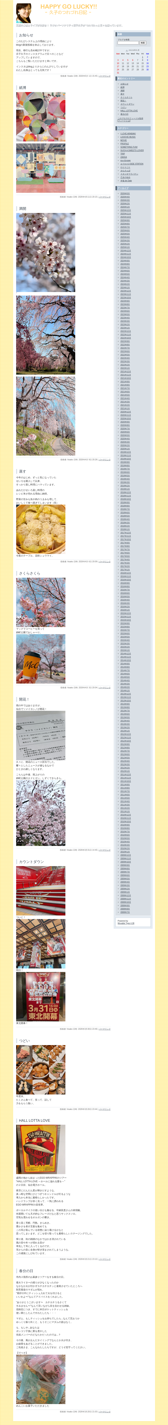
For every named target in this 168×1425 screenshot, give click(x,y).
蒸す (22, 471)
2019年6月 (125, 472)
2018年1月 (125, 529)
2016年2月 (125, 607)
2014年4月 (125, 680)
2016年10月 (126, 580)
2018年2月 (125, 526)
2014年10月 (126, 660)
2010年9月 (125, 825)
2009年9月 (125, 865)
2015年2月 (125, 647)
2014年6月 (125, 674)
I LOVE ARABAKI (128, 134)
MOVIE (124, 140)
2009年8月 (125, 868)
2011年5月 (125, 798)
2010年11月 (126, 818)
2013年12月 (126, 694)
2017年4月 (125, 560)
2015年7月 (125, 630)
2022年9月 (125, 341)
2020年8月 (125, 425)
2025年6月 (125, 230)
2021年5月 (125, 395)
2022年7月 (125, 348)
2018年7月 (125, 509)
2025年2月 (125, 244)
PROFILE (125, 144)
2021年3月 (125, 402)
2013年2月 (125, 727)
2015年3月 (125, 643)
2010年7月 (125, 832)
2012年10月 (126, 741)
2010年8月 (125, 828)
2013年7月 (125, 711)
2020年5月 (125, 435)
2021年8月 (125, 385)
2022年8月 (125, 345)
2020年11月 (126, 415)
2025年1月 (125, 247)
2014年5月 (125, 677)
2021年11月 (126, 375)
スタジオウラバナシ (129, 174)
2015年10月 (126, 620)
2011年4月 (125, 801)
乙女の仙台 (125, 177)
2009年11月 (126, 858)
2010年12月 (126, 815)
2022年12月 (126, 331)
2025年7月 (125, 227)
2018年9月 (125, 502)
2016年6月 (125, 593)
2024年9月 (125, 261)
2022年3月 (125, 361)
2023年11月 (126, 294)
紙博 (22, 88)
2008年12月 (126, 895)
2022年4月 (125, 358)
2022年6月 (125, 351)
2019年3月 (125, 482)
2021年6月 (125, 392)
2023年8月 (125, 304)
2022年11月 (126, 334)
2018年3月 (125, 523)
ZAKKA (124, 157)
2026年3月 (125, 200)
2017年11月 (126, 536)
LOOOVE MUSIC (128, 137)
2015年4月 (125, 640)
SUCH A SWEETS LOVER (132, 150)
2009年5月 (125, 879)
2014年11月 (126, 657)
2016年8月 (125, 586)
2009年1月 (125, 892)
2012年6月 (125, 754)
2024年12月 (126, 251)
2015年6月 (125, 633)
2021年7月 (125, 388)
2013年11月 (126, 697)
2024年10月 (126, 257)
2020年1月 (125, 449)
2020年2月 (125, 445)
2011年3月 (125, 805)
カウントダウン (31, 862)
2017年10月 (126, 539)
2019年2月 (125, 486)
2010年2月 (125, 848)
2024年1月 (125, 287)
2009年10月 (126, 862)
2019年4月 (125, 479)
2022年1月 (125, 368)
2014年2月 (125, 687)
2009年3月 (125, 885)
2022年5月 (125, 355)
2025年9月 (125, 220)
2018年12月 (126, 492)
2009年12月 (126, 855)
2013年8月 (125, 707)
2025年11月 (126, 214)
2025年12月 (126, 210)
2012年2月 (125, 768)
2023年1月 (125, 328)
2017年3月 (125, 563)
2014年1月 (125, 690)
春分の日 (26, 1271)
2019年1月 (125, 489)
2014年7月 (125, 670)
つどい (24, 1041)
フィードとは (124, 121)
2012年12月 (126, 734)
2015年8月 (125, 627)
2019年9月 (125, 462)
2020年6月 (125, 432)
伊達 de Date (126, 181)
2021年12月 (126, 371)
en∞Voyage (126, 160)
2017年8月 (125, 546)
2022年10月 (126, 338)
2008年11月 (126, 899)
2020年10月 (126, 418)
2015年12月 (126, 613)
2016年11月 (126, 576)
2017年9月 (125, 543)
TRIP (123, 154)
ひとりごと (125, 167)
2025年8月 (125, 224)
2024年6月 (125, 271)
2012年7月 (125, 751)
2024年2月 (125, 284)
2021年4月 (125, 398)
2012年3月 (125, 764)
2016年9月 (125, 583)
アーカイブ (123, 188)
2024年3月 (125, 281)
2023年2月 (125, 324)
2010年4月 (125, 842)
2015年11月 (126, 617)
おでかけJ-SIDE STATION (132, 164)
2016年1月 (125, 610)
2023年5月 (125, 314)
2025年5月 (125, 234)
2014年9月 (125, 664)
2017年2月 (125, 566)
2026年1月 (125, 207)
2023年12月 (126, 291)
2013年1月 (125, 731)
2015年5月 (125, 637)
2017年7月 (125, 549)
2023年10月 (126, 298)
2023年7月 (125, 308)
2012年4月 (125, 761)
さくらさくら (29, 573)
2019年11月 (126, 455)
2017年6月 (125, 553)
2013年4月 (125, 721)
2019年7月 (125, 469)
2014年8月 (125, 667)
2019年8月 (125, 465)
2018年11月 (126, 496)
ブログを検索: (124, 40)
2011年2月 (125, 808)
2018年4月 (125, 519)
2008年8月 (125, 909)
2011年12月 (126, 774)
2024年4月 (125, 277)
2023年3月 (125, 321)
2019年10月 (126, 459)
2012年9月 (125, 744)
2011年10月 (126, 781)
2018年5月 (125, 516)
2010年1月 (125, 852)
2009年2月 (125, 889)
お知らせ (26, 35)
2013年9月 (125, 704)
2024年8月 (125, 264)
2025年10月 (126, 217)
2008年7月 (125, 912)
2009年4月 (125, 882)
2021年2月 (125, 405)
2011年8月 (125, 788)
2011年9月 (125, 785)
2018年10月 (126, 499)
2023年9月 (125, 301)
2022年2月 (125, 365)
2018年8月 (125, 506)
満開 (22, 209)
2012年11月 (126, 738)
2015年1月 (125, 650)
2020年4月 (125, 439)
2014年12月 (126, 654)
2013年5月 (125, 717)
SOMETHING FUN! (129, 147)
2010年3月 (125, 845)
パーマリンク (105, 76)
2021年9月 (125, 382)
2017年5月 (125, 556)
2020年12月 (126, 412)
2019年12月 (126, 452)
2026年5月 (125, 193)
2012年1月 (125, 771)
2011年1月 (125, 811)
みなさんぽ (125, 171)
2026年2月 (125, 203)
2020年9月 (125, 422)
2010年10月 (126, 821)
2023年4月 (125, 318)
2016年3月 (125, 603)
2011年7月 (125, 791)
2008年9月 (125, 905)
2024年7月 (125, 267)
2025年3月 (125, 240)
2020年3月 (125, 442)
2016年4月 (125, 600)
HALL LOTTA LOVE (34, 1121)
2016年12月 (126, 573)
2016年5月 (125, 596)
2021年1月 (125, 408)
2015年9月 (125, 623)
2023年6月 (125, 311)
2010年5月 (125, 838)
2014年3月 (125, 684)
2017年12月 (126, 533)
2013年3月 (125, 724)
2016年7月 (125, 590)
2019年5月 (125, 476)
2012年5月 (125, 758)
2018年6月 (125, 512)
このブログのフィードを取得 (130, 118)
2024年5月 (125, 274)
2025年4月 (125, 237)
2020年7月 (125, 429)
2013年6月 (125, 714)
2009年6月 (125, 875)
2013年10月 (126, 701)
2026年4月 (125, 197)
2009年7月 (125, 872)
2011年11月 (126, 778)
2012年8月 (125, 748)
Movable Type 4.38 (126, 923)
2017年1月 (125, 570)
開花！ (24, 699)
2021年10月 (126, 378)
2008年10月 (126, 902)
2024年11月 (126, 254)
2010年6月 (125, 835)
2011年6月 (125, 795)
